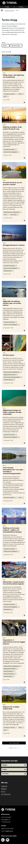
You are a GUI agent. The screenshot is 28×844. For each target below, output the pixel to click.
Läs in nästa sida (14, 743)
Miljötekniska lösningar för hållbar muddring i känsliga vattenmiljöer (12, 412)
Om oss (3, 791)
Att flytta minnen (8, 355)
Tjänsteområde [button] (16, 45)
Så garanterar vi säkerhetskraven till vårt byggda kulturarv (14, 642)
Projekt (14, 769)
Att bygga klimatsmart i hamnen (14, 245)
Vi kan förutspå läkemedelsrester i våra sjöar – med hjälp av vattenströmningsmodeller (13, 470)
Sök (7, 7)
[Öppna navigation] (21, 7)
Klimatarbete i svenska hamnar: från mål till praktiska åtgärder (13, 583)
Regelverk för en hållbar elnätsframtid (11, 708)
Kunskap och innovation (9, 10)
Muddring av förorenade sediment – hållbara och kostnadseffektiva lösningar (12, 530)
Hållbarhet (4, 788)
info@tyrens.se (9, 831)
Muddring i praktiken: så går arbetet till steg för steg (12, 128)
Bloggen (14, 765)
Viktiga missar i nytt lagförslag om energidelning (13, 76)
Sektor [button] (5, 45)
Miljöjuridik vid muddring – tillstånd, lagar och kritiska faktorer (12, 303)
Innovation (14, 773)
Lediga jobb (4, 786)
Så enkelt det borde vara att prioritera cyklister (12, 183)
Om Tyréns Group (5, 794)
